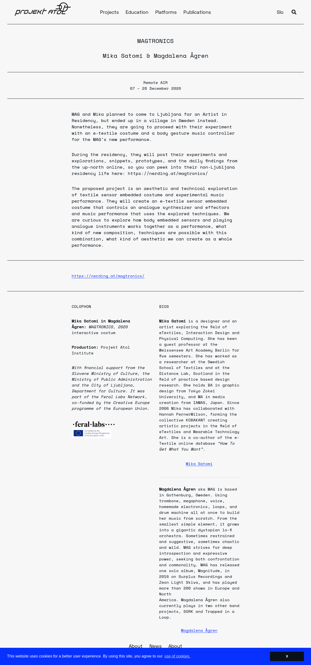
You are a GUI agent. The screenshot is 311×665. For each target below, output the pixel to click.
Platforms (166, 12)
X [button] (287, 656)
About (136, 646)
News (155, 646)
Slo (280, 12)
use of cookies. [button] (177, 656)
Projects (109, 12)
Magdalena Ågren (181, 55)
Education (137, 12)
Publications (197, 12)
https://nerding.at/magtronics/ (108, 276)
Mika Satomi (123, 55)
